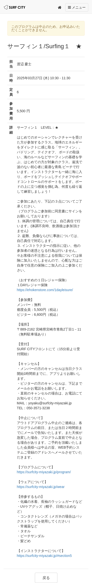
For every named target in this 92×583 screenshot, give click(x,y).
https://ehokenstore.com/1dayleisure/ (45, 290)
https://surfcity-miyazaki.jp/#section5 (44, 556)
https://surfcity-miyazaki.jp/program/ (44, 472)
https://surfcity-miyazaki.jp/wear (41, 487)
